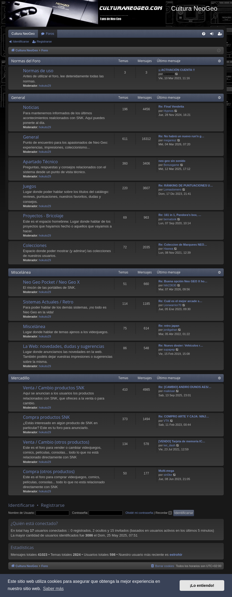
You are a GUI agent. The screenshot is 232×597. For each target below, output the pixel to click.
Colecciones (35, 245)
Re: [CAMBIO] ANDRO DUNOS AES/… (184, 387)
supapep (169, 349)
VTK (166, 420)
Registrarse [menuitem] (221, 35)
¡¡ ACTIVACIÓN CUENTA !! (176, 69)
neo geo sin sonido (171, 160)
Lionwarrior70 (172, 305)
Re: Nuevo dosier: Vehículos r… (180, 345)
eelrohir (175, 555)
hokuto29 (45, 85)
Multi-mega (166, 470)
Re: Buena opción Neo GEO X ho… (182, 281)
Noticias (31, 107)
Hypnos (168, 110)
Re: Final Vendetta (171, 106)
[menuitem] (204, 34)
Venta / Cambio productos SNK (53, 388)
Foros (50, 34)
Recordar (164, 512)
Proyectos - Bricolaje (43, 216)
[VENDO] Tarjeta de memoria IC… (181, 441)
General (18, 97)
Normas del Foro (25, 60)
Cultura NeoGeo (23, 34)
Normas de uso (38, 71)
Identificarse (21, 41)
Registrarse (44, 41)
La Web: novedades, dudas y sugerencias (63, 346)
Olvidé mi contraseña (139, 512)
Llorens (169, 73)
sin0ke (168, 474)
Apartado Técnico (40, 162)
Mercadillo (20, 378)
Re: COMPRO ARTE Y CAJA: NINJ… (183, 416)
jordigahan (170, 329)
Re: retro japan (168, 325)
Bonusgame (171, 164)
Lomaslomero (172, 189)
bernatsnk (170, 219)
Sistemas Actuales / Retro (48, 302)
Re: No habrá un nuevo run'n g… (181, 136)
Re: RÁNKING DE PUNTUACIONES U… (185, 185)
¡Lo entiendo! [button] (202, 585)
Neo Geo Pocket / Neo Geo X (51, 282)
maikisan (169, 391)
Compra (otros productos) (49, 471)
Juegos (29, 186)
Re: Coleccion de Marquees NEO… (182, 244)
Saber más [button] (53, 588)
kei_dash (169, 445)
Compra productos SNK (46, 417)
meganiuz (170, 140)
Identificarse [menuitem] (213, 35)
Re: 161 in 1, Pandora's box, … (179, 214)
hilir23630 (170, 285)
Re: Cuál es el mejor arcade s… (180, 301)
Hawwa (168, 248)
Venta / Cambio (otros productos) (56, 442)
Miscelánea (21, 272)
